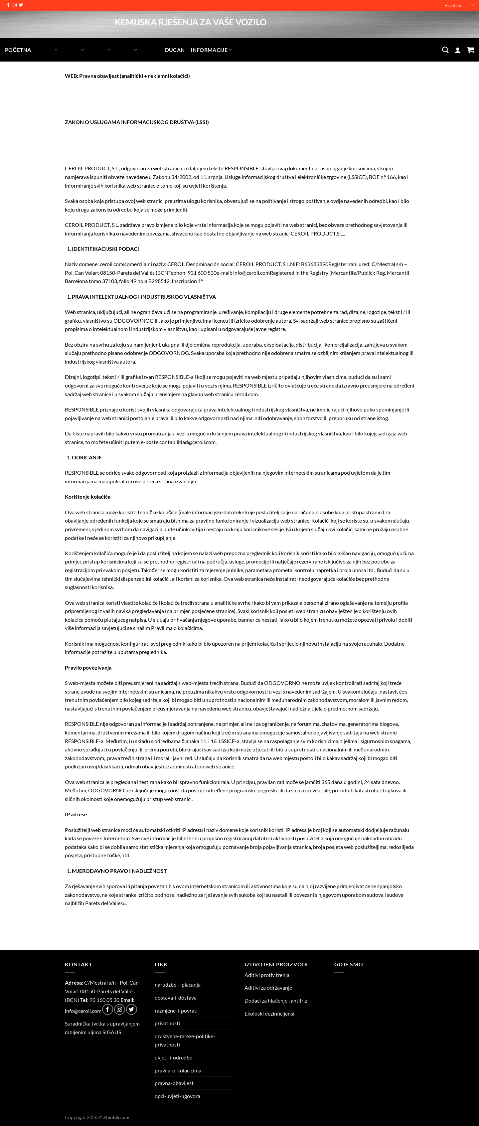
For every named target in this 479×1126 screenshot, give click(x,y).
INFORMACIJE (211, 50)
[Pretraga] (445, 50)
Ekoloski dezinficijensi (269, 1013)
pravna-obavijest (174, 1083)
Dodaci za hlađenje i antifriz (275, 1000)
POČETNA (18, 50)
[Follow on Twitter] (21, 5)
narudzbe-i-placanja (178, 984)
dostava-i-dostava (176, 997)
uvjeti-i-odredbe (173, 1057)
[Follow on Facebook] (8, 5)
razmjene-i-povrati (176, 1010)
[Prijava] (457, 50)
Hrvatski (459, 5)
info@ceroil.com (83, 1011)
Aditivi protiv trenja (266, 975)
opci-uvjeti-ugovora (177, 1096)
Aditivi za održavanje (268, 987)
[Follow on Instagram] (15, 5)
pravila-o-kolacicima (178, 1070)
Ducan (175, 50)
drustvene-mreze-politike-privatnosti (185, 1040)
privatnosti (167, 1023)
